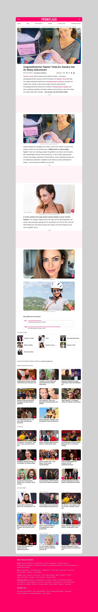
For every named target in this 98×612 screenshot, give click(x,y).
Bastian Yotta (61, 79)
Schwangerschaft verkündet (54, 81)
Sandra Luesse (28, 76)
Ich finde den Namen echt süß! (37, 322)
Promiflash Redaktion (40, 73)
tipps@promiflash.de (47, 361)
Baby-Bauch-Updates (62, 87)
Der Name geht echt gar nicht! (36, 328)
